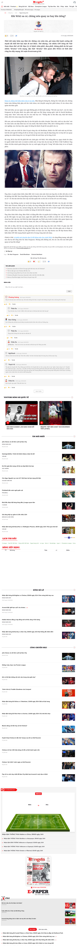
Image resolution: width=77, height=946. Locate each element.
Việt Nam (31, 6)
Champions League (41, 6)
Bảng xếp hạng (11, 547)
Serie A (47, 543)
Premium (14, 6)
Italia (66, 6)
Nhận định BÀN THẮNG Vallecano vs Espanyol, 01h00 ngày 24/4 (24, 842)
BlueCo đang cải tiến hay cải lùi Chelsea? (14, 725)
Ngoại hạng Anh (23, 13)
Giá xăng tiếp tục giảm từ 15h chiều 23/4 (14, 514)
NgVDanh (11, 353)
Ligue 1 (58, 543)
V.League (4, 543)
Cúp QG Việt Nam (12, 543)
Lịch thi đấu (9, 538)
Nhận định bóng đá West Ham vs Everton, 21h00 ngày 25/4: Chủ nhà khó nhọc (26, 713)
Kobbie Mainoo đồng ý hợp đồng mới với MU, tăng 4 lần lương (21, 619)
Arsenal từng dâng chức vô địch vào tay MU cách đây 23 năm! (19, 918)
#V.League (37, 9)
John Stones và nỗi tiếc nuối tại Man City (14, 442)
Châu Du (11, 381)
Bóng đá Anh (23, 6)
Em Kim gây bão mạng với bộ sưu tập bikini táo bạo (18, 466)
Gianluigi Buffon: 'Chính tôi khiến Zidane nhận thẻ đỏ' (18, 454)
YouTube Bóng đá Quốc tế (16, 397)
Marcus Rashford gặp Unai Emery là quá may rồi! (22, 277)
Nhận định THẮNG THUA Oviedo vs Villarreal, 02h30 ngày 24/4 (23, 850)
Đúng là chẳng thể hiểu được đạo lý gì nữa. (20, 101)
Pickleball (5, 492)
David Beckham (25, 254)
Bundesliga (52, 543)
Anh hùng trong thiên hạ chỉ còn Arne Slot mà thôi (22, 273)
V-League (4, 504)
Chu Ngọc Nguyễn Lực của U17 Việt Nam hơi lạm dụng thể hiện (21, 478)
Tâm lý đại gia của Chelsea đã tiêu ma (18, 271)
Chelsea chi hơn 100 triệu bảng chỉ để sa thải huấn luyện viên (21, 750)
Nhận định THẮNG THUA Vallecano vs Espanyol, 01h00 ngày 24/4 (24, 846)
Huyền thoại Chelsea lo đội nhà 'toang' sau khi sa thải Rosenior (21, 738)
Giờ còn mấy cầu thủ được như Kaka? (12, 903)
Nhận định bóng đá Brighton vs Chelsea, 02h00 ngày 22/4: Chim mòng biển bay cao (28, 595)
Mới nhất (6, 6)
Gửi (69, 291)
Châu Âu (10, 13)
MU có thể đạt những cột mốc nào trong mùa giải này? (19, 677)
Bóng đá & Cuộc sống (8, 517)
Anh (16, 13)
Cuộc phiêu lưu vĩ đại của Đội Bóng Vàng (13, 911)
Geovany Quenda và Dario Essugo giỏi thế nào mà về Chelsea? (26, 268)
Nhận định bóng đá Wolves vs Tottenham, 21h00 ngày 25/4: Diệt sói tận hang (26, 701)
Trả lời (13, 304)
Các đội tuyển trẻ (7, 480)
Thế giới (71, 6)
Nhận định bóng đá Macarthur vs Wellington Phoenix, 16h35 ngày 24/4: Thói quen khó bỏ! (30, 526)
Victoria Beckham (36, 254)
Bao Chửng (12, 320)
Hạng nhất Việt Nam (23, 543)
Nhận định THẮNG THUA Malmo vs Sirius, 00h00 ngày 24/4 (22, 834)
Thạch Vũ (11, 364)
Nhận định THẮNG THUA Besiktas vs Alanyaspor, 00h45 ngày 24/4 (24, 838)
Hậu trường (5, 468)
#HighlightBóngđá (19, 9)
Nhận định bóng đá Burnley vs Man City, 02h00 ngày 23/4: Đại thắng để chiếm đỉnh (27, 632)
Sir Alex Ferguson (13, 254)
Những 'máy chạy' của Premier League (14, 665)
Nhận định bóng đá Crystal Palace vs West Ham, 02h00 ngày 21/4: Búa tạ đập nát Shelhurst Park (33, 933)
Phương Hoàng (13, 297)
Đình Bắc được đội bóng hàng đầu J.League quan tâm (18, 502)
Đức (58, 6)
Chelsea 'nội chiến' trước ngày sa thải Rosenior (16, 762)
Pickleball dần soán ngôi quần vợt (12, 490)
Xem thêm (38, 391)
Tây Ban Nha (52, 6)
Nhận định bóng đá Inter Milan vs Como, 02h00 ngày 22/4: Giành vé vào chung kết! (28, 943)
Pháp (62, 6)
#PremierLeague (29, 9)
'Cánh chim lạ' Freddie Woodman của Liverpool (16, 689)
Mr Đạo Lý (38, 29)
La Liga (42, 543)
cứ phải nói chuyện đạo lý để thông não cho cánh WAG (33, 237)
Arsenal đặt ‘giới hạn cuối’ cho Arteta (15, 607)
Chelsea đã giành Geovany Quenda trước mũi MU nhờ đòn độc (25, 275)
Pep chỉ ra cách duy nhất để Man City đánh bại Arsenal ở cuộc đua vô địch (25, 774)
